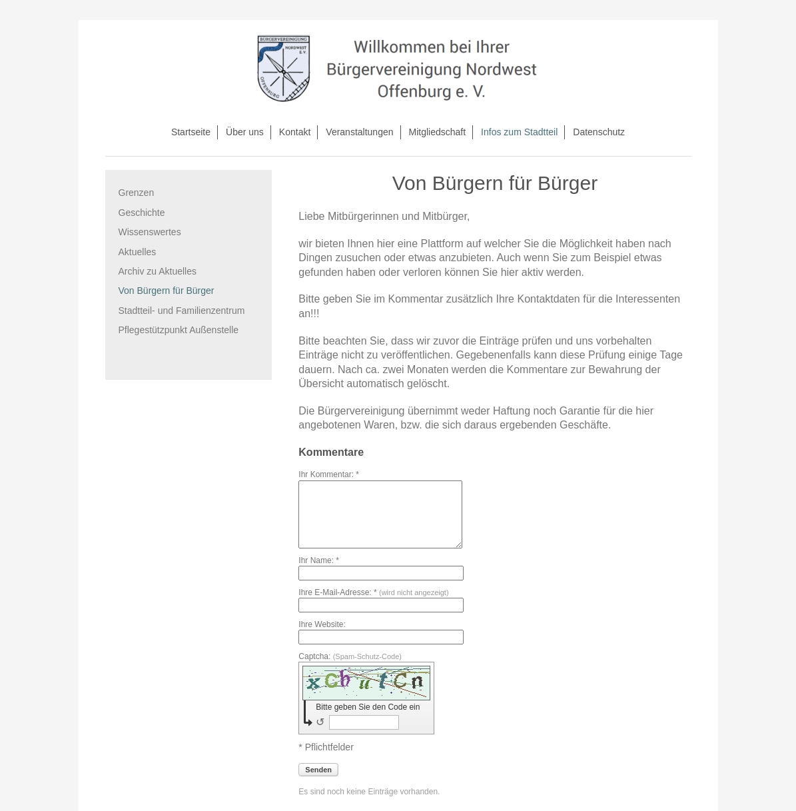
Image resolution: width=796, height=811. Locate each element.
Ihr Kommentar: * (328, 474)
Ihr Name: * (318, 560)
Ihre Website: (321, 624)
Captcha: (350, 656)
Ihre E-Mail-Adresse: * (373, 592)
